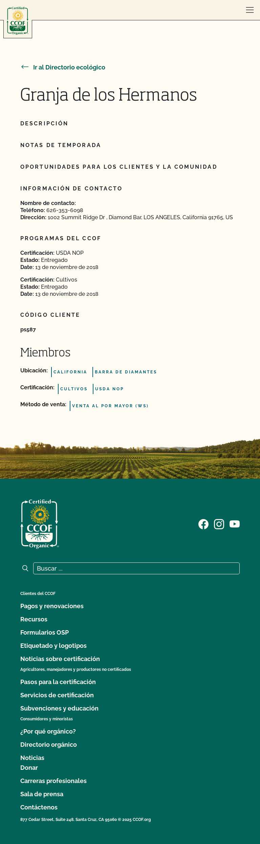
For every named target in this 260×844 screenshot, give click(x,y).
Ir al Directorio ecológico (62, 67)
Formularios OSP (44, 632)
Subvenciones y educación (59, 708)
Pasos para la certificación (58, 681)
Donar (29, 767)
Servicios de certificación (57, 695)
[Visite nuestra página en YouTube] (235, 523)
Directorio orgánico (48, 744)
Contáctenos (39, 807)
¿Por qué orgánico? (48, 731)
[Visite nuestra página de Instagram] (219, 523)
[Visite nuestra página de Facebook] (203, 523)
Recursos (33, 619)
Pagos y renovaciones (52, 606)
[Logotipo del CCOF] (17, 20)
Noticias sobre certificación (60, 658)
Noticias (32, 757)
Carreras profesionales (53, 780)
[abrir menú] (250, 10)
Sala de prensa (41, 794)
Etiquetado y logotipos (53, 645)
